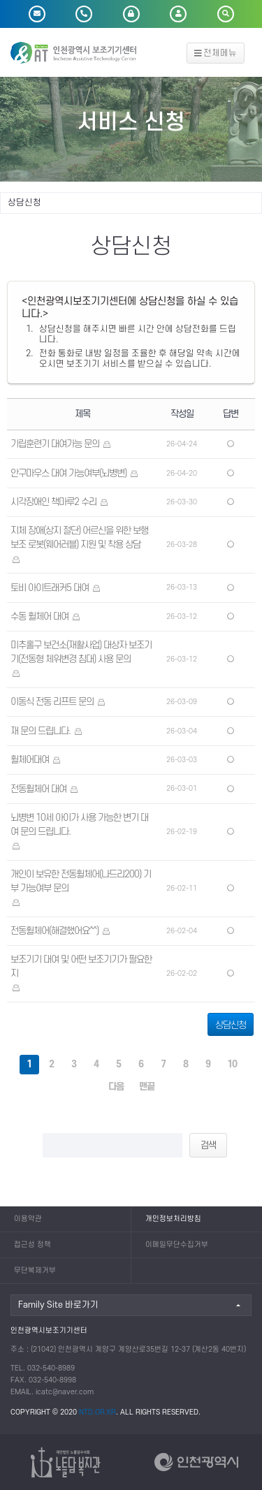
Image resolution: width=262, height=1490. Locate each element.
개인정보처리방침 (173, 1219)
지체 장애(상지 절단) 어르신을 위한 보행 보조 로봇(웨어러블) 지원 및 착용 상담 (79, 537)
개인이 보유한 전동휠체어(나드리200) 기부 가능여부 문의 (80, 881)
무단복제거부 (35, 1270)
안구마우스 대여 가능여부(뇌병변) (68, 473)
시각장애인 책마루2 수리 (53, 502)
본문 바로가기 (0, 0)
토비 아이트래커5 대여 (49, 588)
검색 (208, 1145)
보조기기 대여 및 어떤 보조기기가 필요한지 (81, 966)
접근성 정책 (32, 1245)
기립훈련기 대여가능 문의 (54, 444)
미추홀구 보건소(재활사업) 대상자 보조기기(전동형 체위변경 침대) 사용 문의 (81, 652)
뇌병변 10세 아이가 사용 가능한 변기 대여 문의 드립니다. (79, 824)
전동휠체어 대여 (38, 789)
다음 (116, 1086)
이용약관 (28, 1219)
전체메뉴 (216, 53)
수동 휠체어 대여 (39, 616)
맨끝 (146, 1086)
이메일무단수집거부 (176, 1245)
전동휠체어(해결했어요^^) (54, 931)
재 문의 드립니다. (40, 731)
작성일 (182, 414)
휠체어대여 (29, 759)
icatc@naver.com (65, 1392)
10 (232, 1064)
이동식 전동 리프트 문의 (52, 701)
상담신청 (230, 1025)
